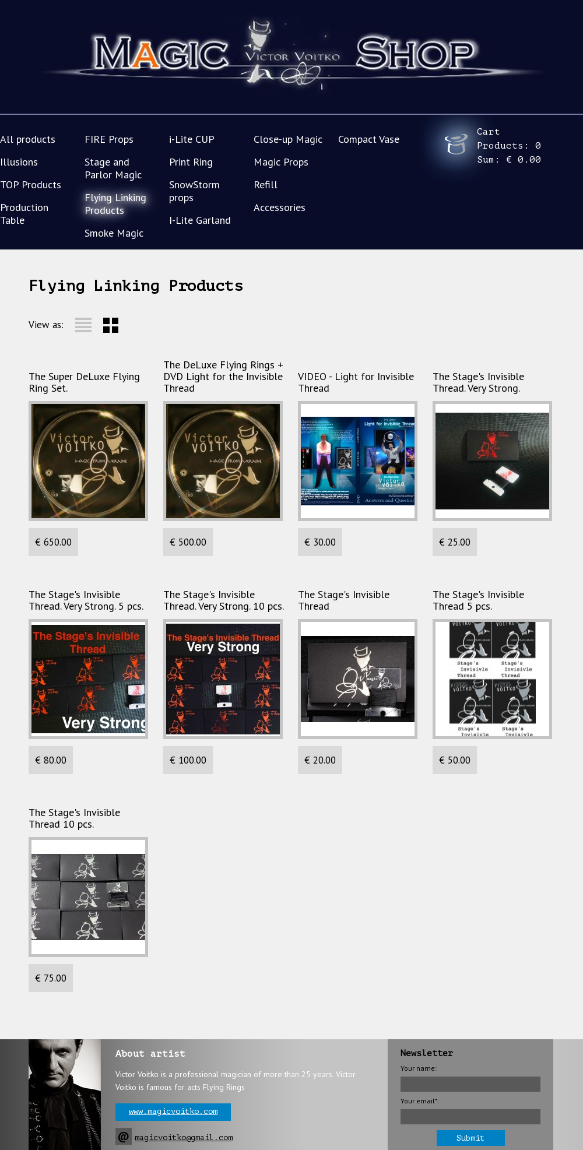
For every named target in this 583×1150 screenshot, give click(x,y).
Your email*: (420, 1100)
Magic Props (281, 161)
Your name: (419, 1068)
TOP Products (30, 184)
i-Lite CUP (192, 139)
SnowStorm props (194, 191)
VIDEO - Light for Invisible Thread (356, 382)
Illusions (19, 161)
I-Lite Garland (200, 220)
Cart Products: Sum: (509, 145)
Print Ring (191, 161)
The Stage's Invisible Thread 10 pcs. (74, 818)
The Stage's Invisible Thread (343, 600)
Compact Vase (368, 139)
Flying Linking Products (115, 204)
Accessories (279, 207)
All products (27, 139)
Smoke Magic (114, 233)
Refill (266, 184)
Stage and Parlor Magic (113, 168)
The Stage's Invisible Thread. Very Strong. (478, 382)
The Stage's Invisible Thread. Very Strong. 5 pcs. (86, 600)
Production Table (24, 214)
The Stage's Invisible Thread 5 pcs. (478, 600)
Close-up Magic (288, 139)
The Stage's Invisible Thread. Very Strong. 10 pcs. (223, 600)
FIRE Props (109, 139)
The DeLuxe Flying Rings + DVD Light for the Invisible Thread (223, 376)
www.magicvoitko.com (173, 1111)
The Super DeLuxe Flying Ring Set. (84, 382)
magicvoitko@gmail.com (184, 1137)
